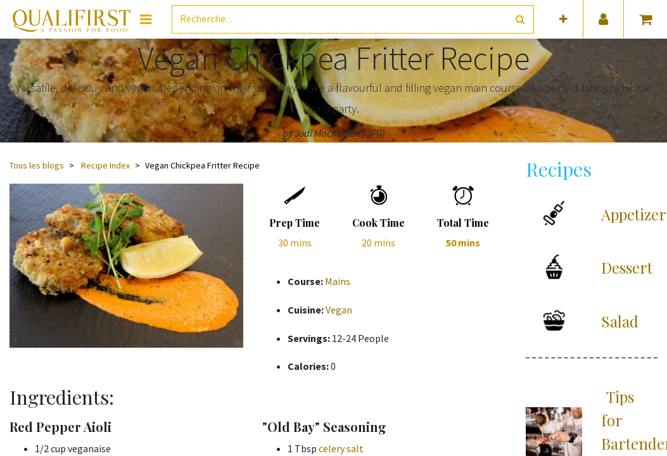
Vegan (339, 309)
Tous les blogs (37, 165)
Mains (337, 281)
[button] (563, 19)
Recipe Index (105, 165)
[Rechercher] (520, 19)
